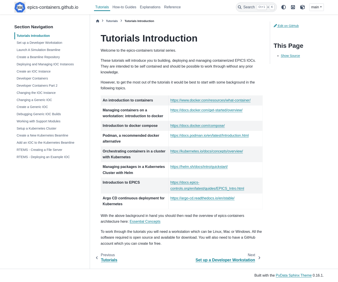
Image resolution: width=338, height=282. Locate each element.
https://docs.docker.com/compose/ (197, 126)
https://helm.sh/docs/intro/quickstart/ (199, 167)
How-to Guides (124, 7)
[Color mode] (283, 7)
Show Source (290, 55)
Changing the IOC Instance (36, 93)
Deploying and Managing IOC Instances (45, 64)
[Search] (256, 7)
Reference (172, 7)
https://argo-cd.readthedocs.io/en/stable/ (202, 198)
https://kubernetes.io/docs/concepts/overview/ (206, 151)
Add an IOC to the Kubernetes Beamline (45, 142)
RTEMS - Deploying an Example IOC (43, 157)
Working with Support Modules (38, 121)
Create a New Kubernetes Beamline (42, 135)
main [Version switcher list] (315, 7)
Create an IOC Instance (34, 71)
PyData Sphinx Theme (294, 275)
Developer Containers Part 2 (37, 85)
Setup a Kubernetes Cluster (36, 128)
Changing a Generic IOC (34, 100)
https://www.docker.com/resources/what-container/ (210, 100)
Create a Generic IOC (32, 107)
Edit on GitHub (286, 26)
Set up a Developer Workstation (39, 42)
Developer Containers (32, 78)
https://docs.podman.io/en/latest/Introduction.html (209, 135)
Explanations (150, 7)
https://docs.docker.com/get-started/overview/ (206, 110)
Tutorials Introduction (33, 35)
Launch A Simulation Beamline (38, 50)
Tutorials (102, 7)
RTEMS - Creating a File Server (39, 150)
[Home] (97, 21)
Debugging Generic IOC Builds (39, 114)
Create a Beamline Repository (38, 57)
